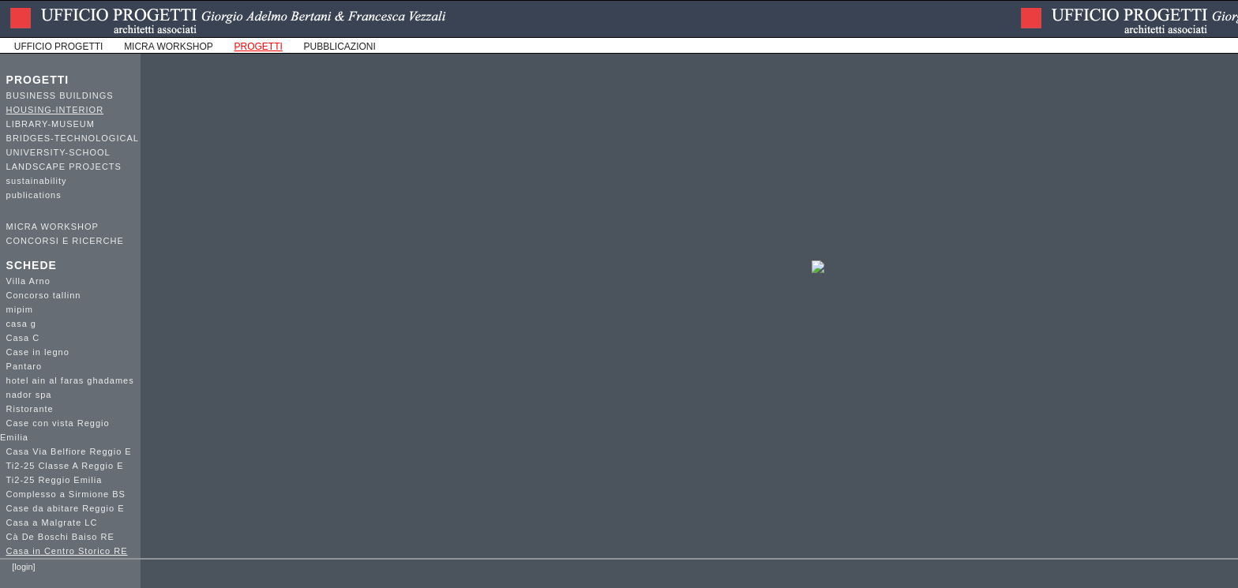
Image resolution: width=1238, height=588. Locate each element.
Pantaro (24, 366)
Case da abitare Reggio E (65, 508)
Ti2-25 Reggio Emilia (54, 480)
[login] (23, 566)
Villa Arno (28, 281)
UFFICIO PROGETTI (58, 46)
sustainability (36, 180)
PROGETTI (37, 79)
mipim (19, 309)
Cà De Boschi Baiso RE (60, 536)
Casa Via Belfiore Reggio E (69, 451)
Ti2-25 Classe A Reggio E (65, 465)
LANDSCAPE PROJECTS (64, 166)
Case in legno (37, 352)
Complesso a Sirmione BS (66, 494)
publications (34, 195)
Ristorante (30, 409)
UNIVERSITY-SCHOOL (58, 152)
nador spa (29, 394)
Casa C (23, 338)
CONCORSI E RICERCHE (65, 240)
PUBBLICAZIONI (340, 46)
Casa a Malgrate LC (52, 522)
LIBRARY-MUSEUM (50, 124)
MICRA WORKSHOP (168, 46)
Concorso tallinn (43, 295)
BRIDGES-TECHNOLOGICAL (72, 138)
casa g (21, 323)
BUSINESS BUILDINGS (60, 95)
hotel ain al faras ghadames (70, 380)
